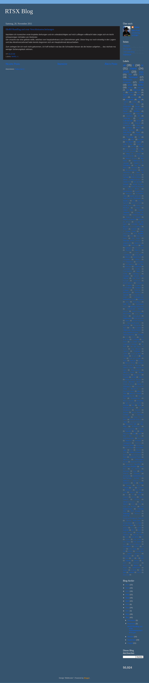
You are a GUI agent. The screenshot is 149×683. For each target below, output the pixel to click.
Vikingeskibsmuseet (129, 501)
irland (133, 68)
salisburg (128, 560)
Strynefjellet (126, 476)
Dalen (131, 236)
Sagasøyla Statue (128, 445)
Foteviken (128, 266)
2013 (128, 611)
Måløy (125, 393)
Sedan (125, 457)
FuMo (138, 271)
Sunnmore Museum (130, 480)
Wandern (137, 513)
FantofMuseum (127, 254)
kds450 (136, 546)
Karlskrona (126, 123)
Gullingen (126, 290)
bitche (133, 530)
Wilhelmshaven (127, 523)
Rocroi (138, 132)
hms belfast (137, 539)
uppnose (136, 565)
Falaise (136, 252)
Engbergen (128, 247)
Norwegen (133, 77)
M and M (135, 356)
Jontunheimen (136, 311)
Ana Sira (137, 165)
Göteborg (137, 290)
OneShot (125, 414)
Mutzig (139, 391)
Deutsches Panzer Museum (132, 240)
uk (124, 65)
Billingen (126, 109)
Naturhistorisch (135, 398)
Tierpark (128, 485)
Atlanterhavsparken (131, 170)
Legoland (125, 351)
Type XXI (138, 490)
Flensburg (126, 118)
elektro (130, 88)
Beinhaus (126, 184)
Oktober (131, 637)
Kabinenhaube (127, 318)
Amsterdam (127, 106)
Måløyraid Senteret (135, 393)
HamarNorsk (126, 292)
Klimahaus (138, 327)
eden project (135, 537)
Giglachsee (136, 280)
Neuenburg (140, 400)
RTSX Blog (19, 11)
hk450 (14, 56)
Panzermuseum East (136, 422)
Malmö (125, 360)
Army (141, 167)
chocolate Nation (138, 534)
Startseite (62, 64)
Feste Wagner (139, 254)
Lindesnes (137, 351)
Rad (135, 431)
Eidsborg (125, 245)
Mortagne (126, 377)
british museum (128, 532)
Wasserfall (126, 516)
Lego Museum (136, 349)
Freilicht (125, 102)
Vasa (139, 494)
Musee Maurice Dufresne (133, 379)
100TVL (141, 146)
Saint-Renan (139, 445)
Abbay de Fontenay (133, 153)
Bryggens (129, 193)
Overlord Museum (135, 419)
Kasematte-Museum (133, 323)
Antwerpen (134, 167)
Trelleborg (129, 137)
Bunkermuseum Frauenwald (132, 198)
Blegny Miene (133, 189)
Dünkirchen (137, 243)
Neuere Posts (13, 64)
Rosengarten (127, 443)
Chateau (137, 207)
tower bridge (127, 144)
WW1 (133, 139)
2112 (139, 149)
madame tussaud (133, 553)
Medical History (130, 363)
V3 (132, 494)
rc (18, 56)
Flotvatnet (137, 259)
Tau (134, 483)
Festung (127, 257)
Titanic (138, 485)
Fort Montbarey (129, 264)
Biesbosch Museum (137, 186)
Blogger (87, 678)
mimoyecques (127, 555)
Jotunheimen (127, 313)
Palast (125, 422)
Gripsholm (138, 285)
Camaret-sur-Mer (136, 203)
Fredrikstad (137, 266)
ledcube (140, 88)
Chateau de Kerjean (133, 217)
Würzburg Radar (128, 525)
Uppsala (140, 492)
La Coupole (135, 339)
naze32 (138, 142)
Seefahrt (126, 135)
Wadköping (126, 513)
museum (127, 82)
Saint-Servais (129, 447)
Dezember (132, 620)
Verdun (125, 139)
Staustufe (137, 473)
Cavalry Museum (128, 205)
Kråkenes (140, 334)
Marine (138, 128)
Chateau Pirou (128, 210)
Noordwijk (126, 405)
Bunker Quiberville (135, 196)
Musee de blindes (128, 384)
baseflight (126, 530)
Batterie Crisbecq (136, 177)
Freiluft (138, 269)
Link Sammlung (128, 52)
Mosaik (133, 377)
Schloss (131, 92)
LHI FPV (133, 337)
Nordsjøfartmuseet (128, 407)
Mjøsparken (137, 374)
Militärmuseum (135, 370)
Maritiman (132, 360)
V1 (139, 137)
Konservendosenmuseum (130, 332)
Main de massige (135, 358)
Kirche (125, 327)
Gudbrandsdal (127, 287)
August (130, 643)
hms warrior (137, 541)
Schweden (127, 80)
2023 (141, 74)
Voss (139, 504)
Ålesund (131, 572)
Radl (133, 433)
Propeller (140, 428)
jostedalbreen (127, 546)
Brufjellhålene (139, 191)
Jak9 (127, 90)
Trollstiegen (128, 490)
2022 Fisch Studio (130, 149)
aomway (125, 527)
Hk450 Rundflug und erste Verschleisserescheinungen (30, 29)
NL (124, 92)
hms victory (126, 541)
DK (139, 116)
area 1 (132, 527)
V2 (127, 494)
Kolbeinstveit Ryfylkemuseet (132, 330)
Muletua (141, 377)
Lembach (129, 128)
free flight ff (129, 142)
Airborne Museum (131, 158)
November (132, 623)
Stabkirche (126, 471)
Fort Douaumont (128, 261)
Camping (130, 116)
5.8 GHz (140, 151)
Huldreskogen (137, 301)
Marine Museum (129, 130)
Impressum (127, 55)
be (142, 97)
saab (142, 558)
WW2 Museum (135, 511)
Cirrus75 (125, 229)
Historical (140, 299)
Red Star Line (130, 436)
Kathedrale (126, 325)
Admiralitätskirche (128, 156)
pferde (127, 558)
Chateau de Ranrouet (129, 219)
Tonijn (133, 487)
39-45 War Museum (129, 151)
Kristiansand (139, 125)
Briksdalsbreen (127, 191)
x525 (139, 99)
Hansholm (126, 294)
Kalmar (127, 320)
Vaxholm (125, 497)
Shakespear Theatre (135, 457)
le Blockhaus (132, 549)
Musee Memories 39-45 (131, 382)
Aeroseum (140, 156)
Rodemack (128, 440)
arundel (139, 527)
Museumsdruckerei (128, 391)
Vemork (133, 497)
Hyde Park (127, 304)
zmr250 (133, 146)
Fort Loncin (139, 261)
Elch (142, 245)
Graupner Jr (139, 283)
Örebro (139, 572)
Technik (141, 483)
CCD (133, 200)
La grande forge (135, 341)
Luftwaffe (125, 356)
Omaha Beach (136, 412)
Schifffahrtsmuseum (135, 452)
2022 (141, 72)
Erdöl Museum (139, 247)
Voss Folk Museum (129, 506)
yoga (124, 572)
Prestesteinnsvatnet (129, 428)
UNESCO (132, 492)
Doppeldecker (127, 243)
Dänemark (137, 90)
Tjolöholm (126, 487)
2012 (128, 614)
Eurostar (128, 250)
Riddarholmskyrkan (128, 438)
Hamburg (137, 292)
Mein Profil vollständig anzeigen (136, 33)
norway (141, 555)
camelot (138, 532)
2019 (130, 85)
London (125, 353)
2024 (141, 82)
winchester (133, 570)
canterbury (126, 534)
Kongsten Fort (127, 125)
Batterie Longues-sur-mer (131, 179)
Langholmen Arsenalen (130, 344)
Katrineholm (137, 325)
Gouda (138, 121)
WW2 (125, 97)
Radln (139, 433)
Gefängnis (126, 276)
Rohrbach (138, 440)
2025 (126, 71)
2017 (139, 92)
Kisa (131, 327)
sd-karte (136, 560)
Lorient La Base (136, 353)
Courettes (134, 229)
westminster (136, 567)
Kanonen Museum (137, 320)
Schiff (124, 452)
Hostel (127, 301)
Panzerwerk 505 (131, 424)
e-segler (140, 139)
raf (137, 558)
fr (133, 65)
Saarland (137, 443)
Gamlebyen (136, 273)
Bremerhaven (127, 113)
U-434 (125, 492)
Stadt (134, 471)
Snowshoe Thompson (136, 461)
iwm (124, 544)
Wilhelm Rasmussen (133, 520)
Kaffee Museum (138, 318)
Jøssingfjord (136, 316)
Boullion (136, 111)
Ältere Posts (111, 64)
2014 (128, 608)
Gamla (125, 273)
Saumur (138, 450)
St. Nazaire (136, 468)
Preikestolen (136, 426)
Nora (133, 405)
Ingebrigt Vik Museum (136, 306)
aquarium (134, 97)
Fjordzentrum (137, 257)
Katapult (137, 123)
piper (132, 558)
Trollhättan (140, 487)
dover (127, 537)
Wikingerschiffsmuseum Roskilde (133, 518)
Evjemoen (138, 250)
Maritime (140, 360)
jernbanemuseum (135, 544)
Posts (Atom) (19, 69)
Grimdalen (128, 285)
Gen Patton (136, 278)
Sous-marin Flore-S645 (133, 464)
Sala (131, 450)
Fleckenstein (126, 259)
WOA (139, 95)
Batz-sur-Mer (137, 182)
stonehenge (126, 565)
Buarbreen (139, 113)
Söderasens (126, 483)
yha (140, 570)
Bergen (137, 106)
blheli (139, 530)
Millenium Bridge (128, 372)
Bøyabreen (126, 200)
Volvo (133, 504)
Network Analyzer (128, 400)
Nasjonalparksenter (128, 396)
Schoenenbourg (136, 454)
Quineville (128, 431)
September (132, 640)
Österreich (126, 574)
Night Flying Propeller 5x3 (133, 403)
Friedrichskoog (127, 271)
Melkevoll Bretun (128, 367)
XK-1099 (138, 525)
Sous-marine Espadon (130, 466)
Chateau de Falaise (138, 214)
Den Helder (136, 238)
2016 (128, 604)
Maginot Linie (128, 95)
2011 (128, 617)
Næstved (125, 412)
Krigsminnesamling (128, 334)
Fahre (124, 252)
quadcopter (130, 99)
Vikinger (137, 499)
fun (142, 537)
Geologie (125, 280)
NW (130, 74)
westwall (125, 570)
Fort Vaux (140, 264)
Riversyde (140, 438)
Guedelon (138, 287)
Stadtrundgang (138, 135)
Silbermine (126, 459)
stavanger (136, 563)
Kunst (127, 337)
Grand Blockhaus (128, 283)
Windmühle (138, 523)
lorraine (130, 551)
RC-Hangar (127, 49)
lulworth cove (139, 551)
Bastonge (126, 177)
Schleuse (125, 454)
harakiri (128, 539)
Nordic (139, 405)
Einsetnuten (134, 245)
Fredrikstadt (126, 269)
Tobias (136, 27)
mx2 (135, 555)
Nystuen (137, 410)
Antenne (125, 167)
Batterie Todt (127, 182)
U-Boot (134, 102)
